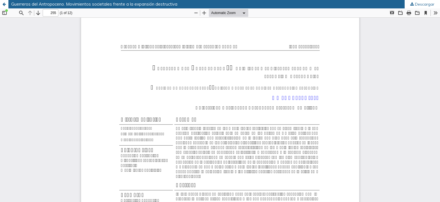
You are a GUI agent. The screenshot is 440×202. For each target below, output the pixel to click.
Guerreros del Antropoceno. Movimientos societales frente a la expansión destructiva (94, 4)
